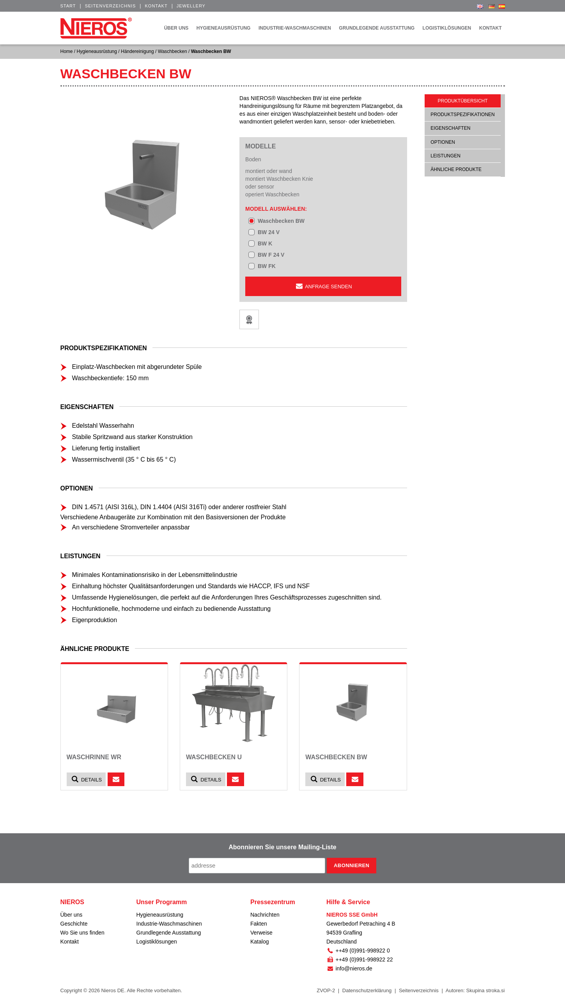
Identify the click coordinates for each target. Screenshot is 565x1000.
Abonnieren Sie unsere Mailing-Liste (282, 847)
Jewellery (191, 6)
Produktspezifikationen (462, 114)
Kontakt (156, 6)
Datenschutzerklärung (366, 990)
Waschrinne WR (94, 757)
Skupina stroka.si (485, 990)
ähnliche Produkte (456, 169)
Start (68, 6)
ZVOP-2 (326, 990)
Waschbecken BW (281, 221)
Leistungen (445, 156)
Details (86, 779)
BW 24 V (269, 232)
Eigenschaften (450, 128)
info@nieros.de (349, 968)
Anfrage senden (323, 286)
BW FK (267, 266)
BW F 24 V (271, 255)
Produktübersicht (463, 101)
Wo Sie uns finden (82, 932)
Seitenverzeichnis (110, 6)
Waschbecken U (214, 757)
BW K (265, 243)
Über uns (71, 915)
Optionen (442, 142)
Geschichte (74, 924)
